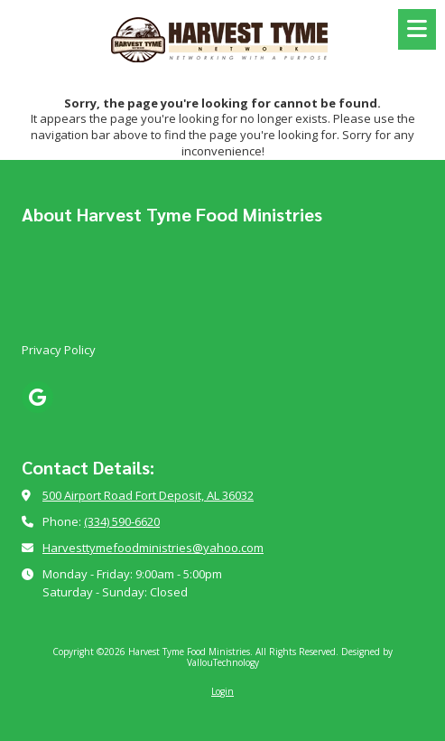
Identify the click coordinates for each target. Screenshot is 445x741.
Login (222, 691)
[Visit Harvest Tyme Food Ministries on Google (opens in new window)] (37, 397)
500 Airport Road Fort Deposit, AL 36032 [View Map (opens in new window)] (148, 495)
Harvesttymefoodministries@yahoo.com (153, 547)
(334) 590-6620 (122, 521)
